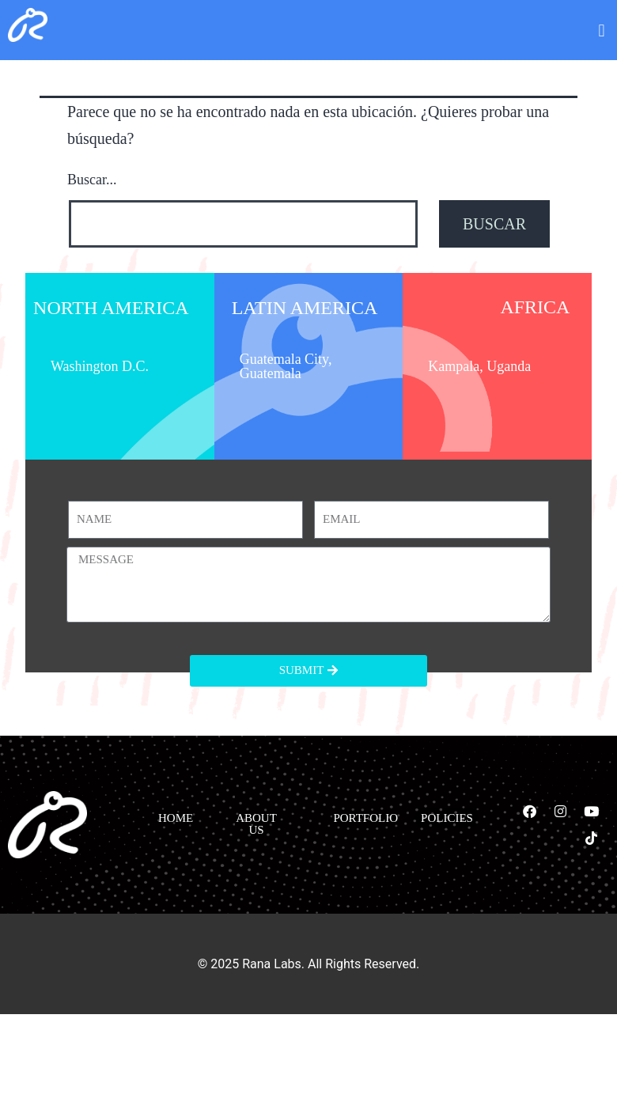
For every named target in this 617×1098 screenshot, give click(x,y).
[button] (601, 31)
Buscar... (92, 179)
